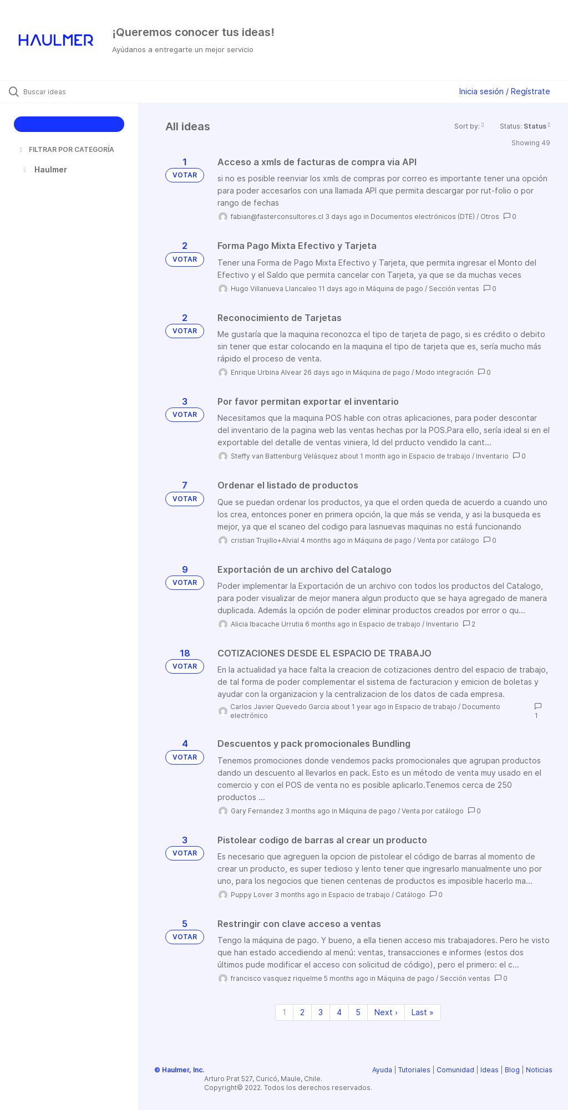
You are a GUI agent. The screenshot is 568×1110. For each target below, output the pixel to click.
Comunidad (455, 1070)
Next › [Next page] (386, 1012)
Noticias (539, 1070)
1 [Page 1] (284, 1012)
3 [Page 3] (320, 1012)
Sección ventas (454, 288)
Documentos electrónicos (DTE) (423, 216)
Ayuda (382, 1070)
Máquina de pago (394, 288)
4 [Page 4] (339, 1012)
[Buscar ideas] (75, 91)
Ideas (489, 1070)
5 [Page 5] (358, 1012)
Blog (512, 1070)
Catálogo (410, 894)
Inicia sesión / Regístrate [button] (504, 91)
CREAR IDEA (69, 124)
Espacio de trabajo (439, 456)
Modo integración (444, 372)
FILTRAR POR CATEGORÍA (66, 149)
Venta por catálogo (448, 540)
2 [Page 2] (302, 1012)
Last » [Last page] (423, 1012)
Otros (489, 216)
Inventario (492, 456)
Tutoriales (414, 1070)
